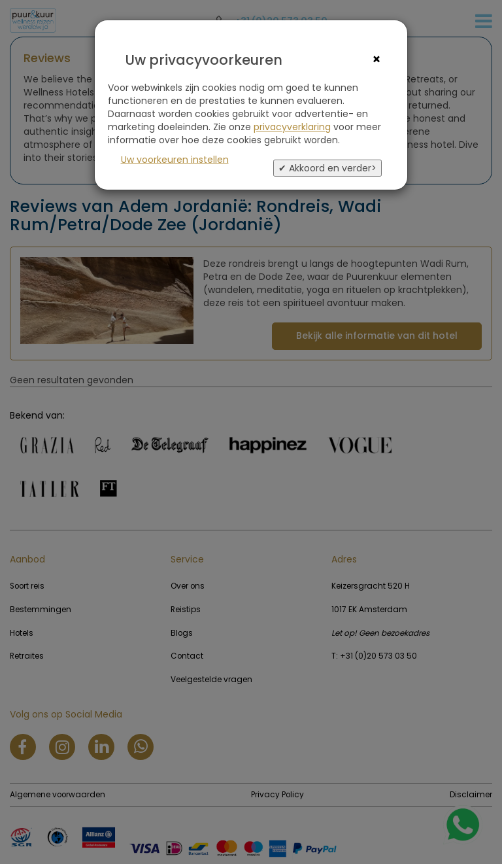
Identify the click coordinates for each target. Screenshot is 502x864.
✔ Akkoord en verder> (327, 168)
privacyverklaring (292, 126)
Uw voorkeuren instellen (175, 159)
